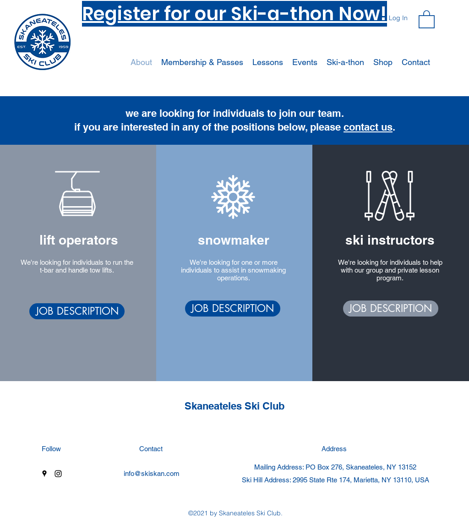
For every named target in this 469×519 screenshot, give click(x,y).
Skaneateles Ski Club (234, 406)
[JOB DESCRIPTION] (77, 311)
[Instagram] (58, 473)
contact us (368, 127)
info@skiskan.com (152, 473)
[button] (427, 18)
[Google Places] (44, 473)
